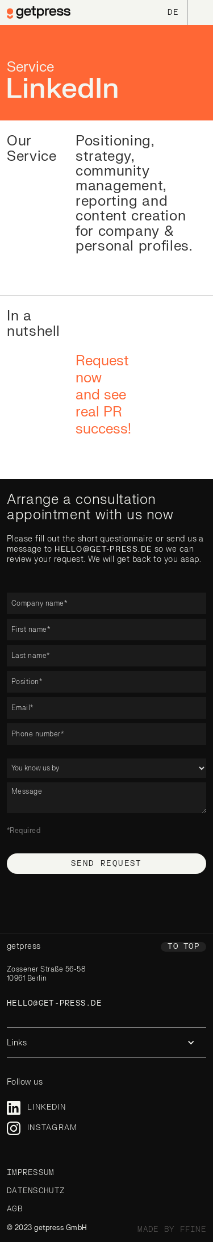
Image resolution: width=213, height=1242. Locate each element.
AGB (15, 1209)
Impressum (31, 1172)
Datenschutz (36, 1190)
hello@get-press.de (103, 549)
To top (183, 946)
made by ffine (171, 1229)
